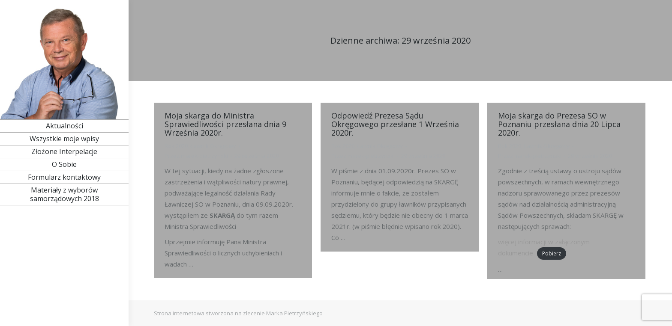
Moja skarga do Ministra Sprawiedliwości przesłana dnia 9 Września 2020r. (225, 124)
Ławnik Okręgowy (213, 146)
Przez (196, 156)
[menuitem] (64, 125)
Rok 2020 (176, 146)
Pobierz (551, 253)
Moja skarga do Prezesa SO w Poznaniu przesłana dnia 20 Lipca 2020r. (559, 124)
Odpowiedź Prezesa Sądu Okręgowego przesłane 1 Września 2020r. (395, 124)
